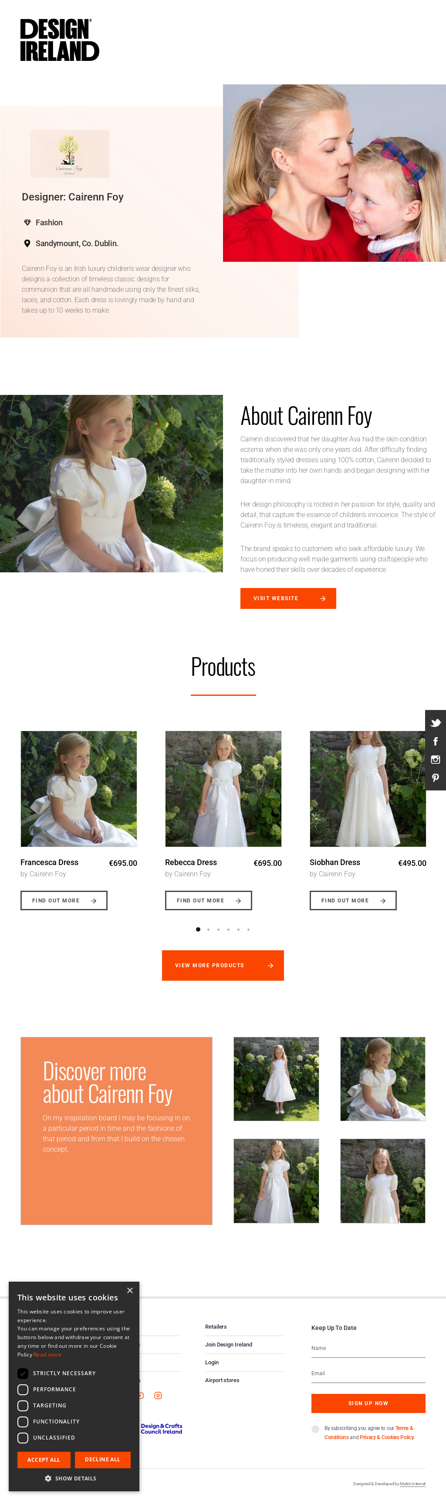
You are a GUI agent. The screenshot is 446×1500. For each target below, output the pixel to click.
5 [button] (238, 929)
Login (212, 1362)
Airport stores (222, 1380)
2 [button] (208, 929)
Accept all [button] (43, 1459)
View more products (209, 965)
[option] (79, 814)
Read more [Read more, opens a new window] (47, 1354)
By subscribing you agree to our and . (369, 1432)
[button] (74, 1478)
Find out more (56, 901)
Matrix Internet (413, 1483)
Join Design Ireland (228, 1344)
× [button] (129, 1291)
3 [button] (218, 929)
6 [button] (248, 929)
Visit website (275, 598)
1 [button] (198, 929)
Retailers (216, 1326)
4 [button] (228, 929)
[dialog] (74, 1386)
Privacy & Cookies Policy (387, 1437)
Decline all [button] (102, 1459)
